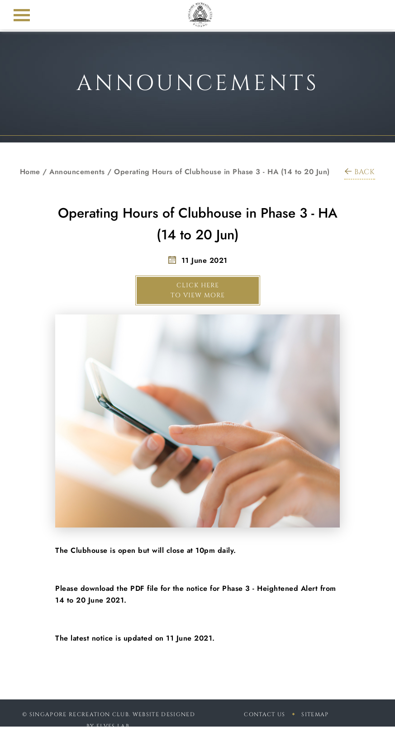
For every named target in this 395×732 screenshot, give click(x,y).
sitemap (314, 714)
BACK (359, 172)
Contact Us (264, 714)
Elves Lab (112, 726)
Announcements (77, 171)
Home (30, 171)
